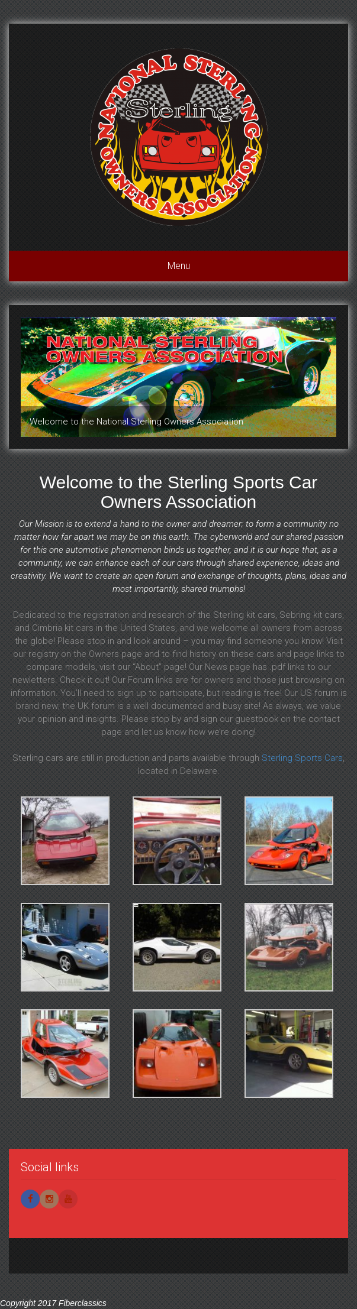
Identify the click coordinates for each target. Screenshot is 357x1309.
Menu (179, 265)
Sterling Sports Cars (302, 758)
